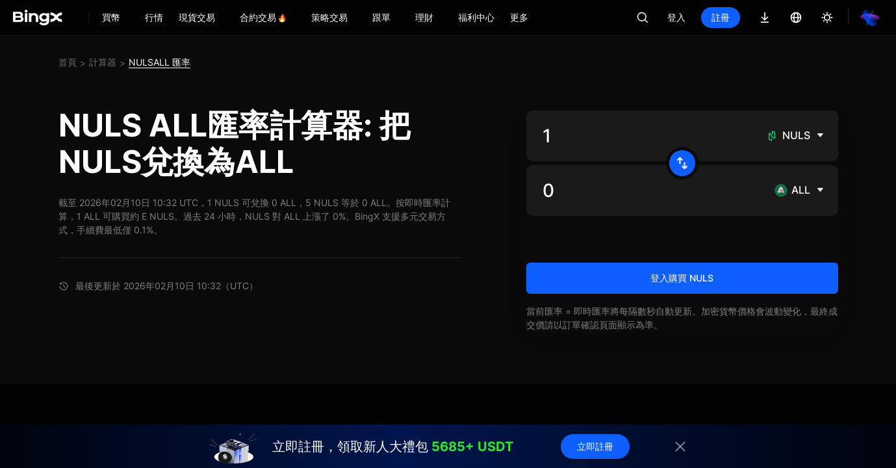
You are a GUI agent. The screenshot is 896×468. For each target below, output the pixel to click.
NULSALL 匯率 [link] (159, 62)
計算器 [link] (102, 62)
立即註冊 (595, 446)
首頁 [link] (67, 62)
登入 (676, 17)
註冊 (720, 17)
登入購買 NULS (681, 277)
